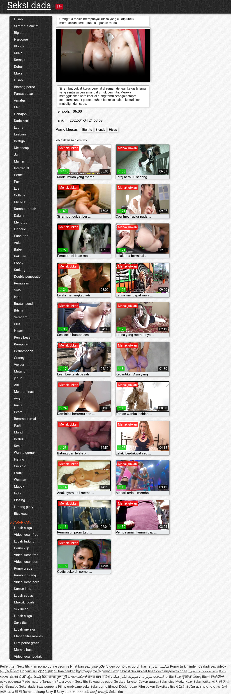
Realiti (18, 446)
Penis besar (23, 337)
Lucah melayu (24, 629)
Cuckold (20, 466)
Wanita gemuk (24, 453)
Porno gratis (23, 568)
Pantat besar (23, 94)
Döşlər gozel (129, 687)
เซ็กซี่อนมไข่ (9, 687)
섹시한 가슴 (221, 682)
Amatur (19, 100)
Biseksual (21, 514)
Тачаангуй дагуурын (58, 682)
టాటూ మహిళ (78, 677)
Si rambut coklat (26, 26)
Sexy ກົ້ (51, 692)
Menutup (20, 222)
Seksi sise (167, 682)
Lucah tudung (24, 541)
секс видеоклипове (171, 671)
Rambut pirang (25, 575)
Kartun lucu (22, 589)
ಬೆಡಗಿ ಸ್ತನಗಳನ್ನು (30, 677)
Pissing (19, 500)
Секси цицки (149, 682)
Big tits (19, 33)
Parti (17, 426)
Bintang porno (24, 87)
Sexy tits (20, 623)
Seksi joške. (203, 682)
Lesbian (20, 134)
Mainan (19, 161)
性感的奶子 (216, 677)
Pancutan (21, 236)
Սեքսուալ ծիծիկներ (38, 671)
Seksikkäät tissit (143, 671)
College (19, 195)
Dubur (18, 67)
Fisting (19, 459)
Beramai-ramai (25, 419)
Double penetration (28, 277)
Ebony (18, 263)
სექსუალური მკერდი (93, 671)
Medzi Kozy (184, 682)
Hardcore (21, 39)
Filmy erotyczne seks (74, 687)
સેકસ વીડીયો (9, 677)
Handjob (20, 114)
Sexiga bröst (121, 671)
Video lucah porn (26, 562)
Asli (17, 385)
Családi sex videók (212, 666)
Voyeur (19, 365)
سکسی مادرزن (158, 666)
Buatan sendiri (25, 304)
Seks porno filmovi (104, 687)
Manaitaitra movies (28, 636)
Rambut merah (25, 209)
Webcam (20, 480)
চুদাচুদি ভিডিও (9, 671)
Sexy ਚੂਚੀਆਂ (184, 677)
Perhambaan (23, 351)
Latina (18, 128)
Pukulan (20, 256)
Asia (17, 243)
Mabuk (19, 486)
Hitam (18, 331)
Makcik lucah (24, 602)
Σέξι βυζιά (187, 687)
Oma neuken (66, 671)
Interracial (21, 168)
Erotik (18, 473)
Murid (18, 432)
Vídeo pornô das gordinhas (126, 666)
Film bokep (147, 687)
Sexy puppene (47, 687)
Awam (18, 398)
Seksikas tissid (167, 687)
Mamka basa (23, 650)
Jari (17, 155)
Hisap (18, 19)
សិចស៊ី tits (200, 677)
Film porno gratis (26, 643)
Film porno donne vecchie (50, 666)
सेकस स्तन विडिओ (99, 677)
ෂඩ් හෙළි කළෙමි (96, 692)
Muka (18, 53)
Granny (19, 358)
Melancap (21, 148)
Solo (17, 290)
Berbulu (19, 439)
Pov (17, 182)
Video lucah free (26, 535)
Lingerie (20, 229)
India (17, 493)
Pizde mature (32, 682)
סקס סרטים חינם (208, 687)
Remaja (19, 60)
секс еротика (10, 682)
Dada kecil (22, 121)
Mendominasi (24, 392)
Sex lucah (21, 609)
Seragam (21, 317)
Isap (17, 297)
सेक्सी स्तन (77, 692)
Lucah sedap (23, 596)
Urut (17, 324)
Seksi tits (116, 692)
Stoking (19, 270)
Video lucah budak (28, 656)
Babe (18, 249)
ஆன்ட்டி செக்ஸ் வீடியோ (207, 671)
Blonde (19, 46)
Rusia (18, 405)
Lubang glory (23, 507)
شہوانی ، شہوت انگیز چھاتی (132, 677)
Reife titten (8, 666)
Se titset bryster (126, 682)
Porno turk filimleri (184, 666)
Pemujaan (21, 283)
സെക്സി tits (164, 677)
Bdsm (18, 310)
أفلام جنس (98, 666)
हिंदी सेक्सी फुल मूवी (54, 677)
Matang (19, 371)
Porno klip (21, 548)
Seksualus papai (101, 682)
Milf (17, 107)
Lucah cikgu (23, 528)
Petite (18, 175)
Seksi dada (29, 5)
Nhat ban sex (80, 666)
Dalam (19, 216)
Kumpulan (21, 344)
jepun (18, 378)
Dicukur (19, 202)
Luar (17, 188)
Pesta (18, 412)
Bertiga (19, 141)
